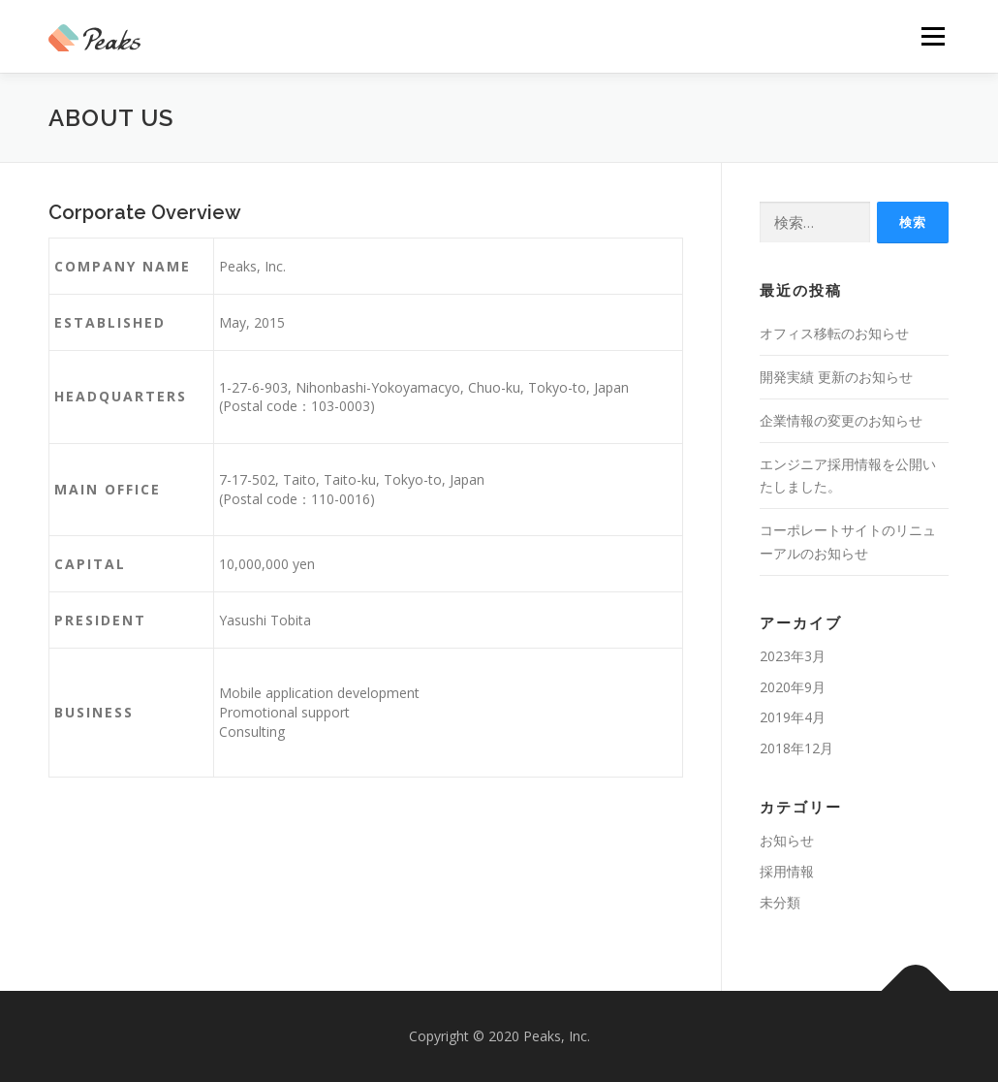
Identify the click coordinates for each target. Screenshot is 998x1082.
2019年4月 (793, 717)
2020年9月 (793, 687)
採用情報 (787, 871)
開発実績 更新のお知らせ (836, 376)
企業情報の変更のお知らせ (841, 420)
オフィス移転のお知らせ (834, 333)
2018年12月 (796, 748)
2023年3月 (793, 656)
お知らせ (787, 840)
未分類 (780, 902)
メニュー (933, 36)
